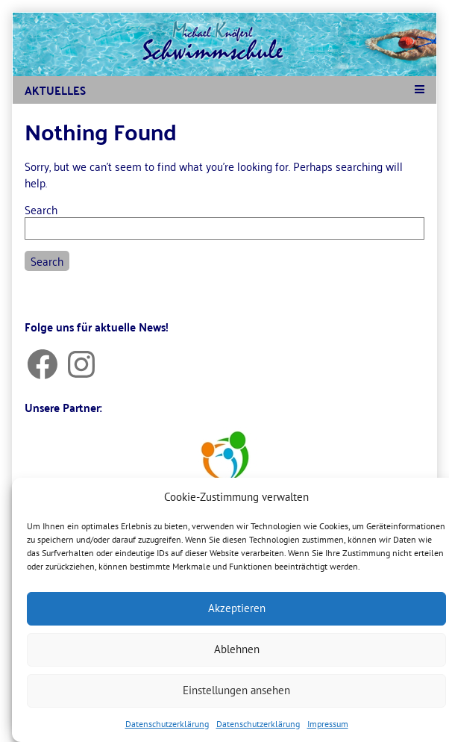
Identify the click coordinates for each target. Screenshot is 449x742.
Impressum (327, 723)
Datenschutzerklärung (167, 723)
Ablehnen (237, 649)
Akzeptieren (237, 608)
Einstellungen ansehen (236, 690)
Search (41, 209)
